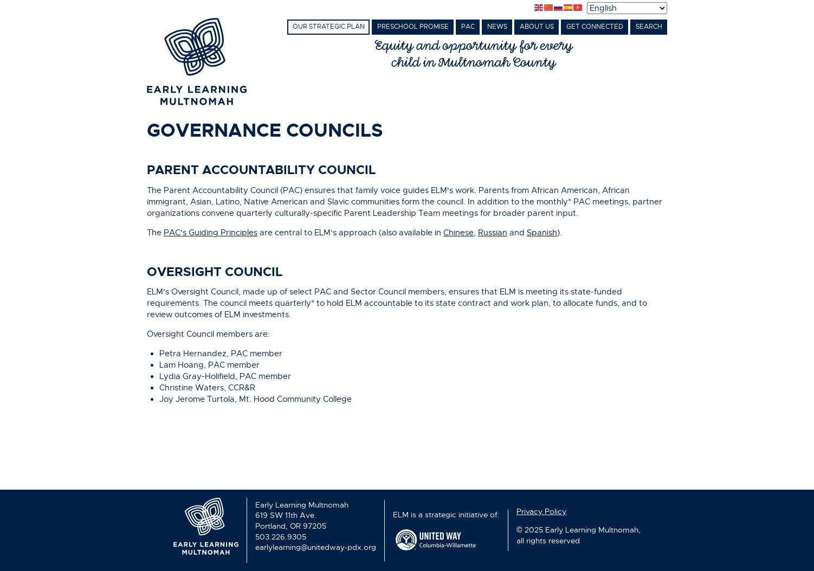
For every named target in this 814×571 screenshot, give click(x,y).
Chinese (458, 233)
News (497, 26)
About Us (537, 26)
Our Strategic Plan (329, 26)
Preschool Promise (413, 26)
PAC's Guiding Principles (210, 233)
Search (649, 26)
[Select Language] (627, 8)
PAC (468, 26)
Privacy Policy (541, 511)
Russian (492, 233)
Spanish (542, 233)
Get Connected (594, 26)
